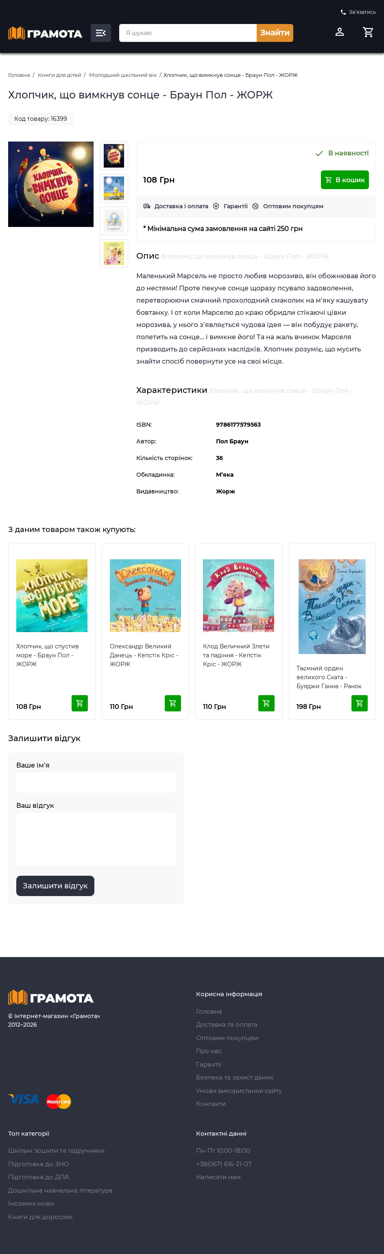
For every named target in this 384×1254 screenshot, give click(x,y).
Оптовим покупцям (293, 206)
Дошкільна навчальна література (60, 1190)
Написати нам (218, 1177)
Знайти (275, 32)
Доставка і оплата (181, 206)
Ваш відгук (96, 834)
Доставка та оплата (226, 1024)
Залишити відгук (55, 885)
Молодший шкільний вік (123, 75)
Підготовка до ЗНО (38, 1164)
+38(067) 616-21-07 (224, 1164)
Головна (19, 75)
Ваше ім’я (96, 777)
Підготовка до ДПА (38, 1177)
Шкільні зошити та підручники (56, 1150)
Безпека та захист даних (234, 1077)
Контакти (211, 1104)
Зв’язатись (358, 12)
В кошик (345, 179)
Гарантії (236, 206)
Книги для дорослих (40, 1217)
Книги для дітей (59, 75)
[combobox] (187, 33)
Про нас (209, 1051)
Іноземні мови (31, 1203)
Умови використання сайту (239, 1091)
